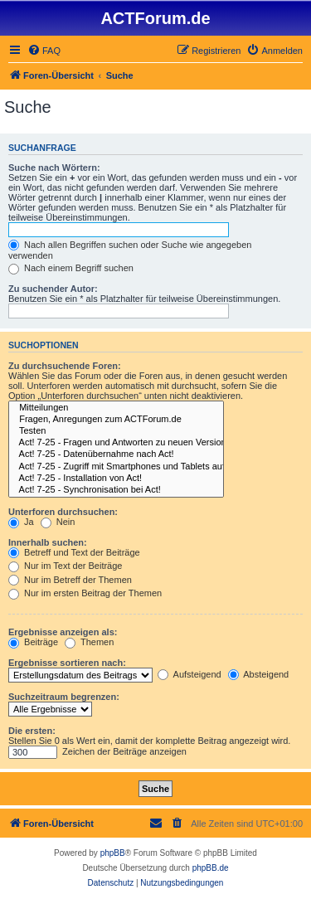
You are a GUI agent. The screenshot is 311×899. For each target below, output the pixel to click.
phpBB (112, 853)
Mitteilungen (116, 408)
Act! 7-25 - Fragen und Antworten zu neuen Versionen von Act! (116, 443)
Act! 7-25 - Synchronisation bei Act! (116, 490)
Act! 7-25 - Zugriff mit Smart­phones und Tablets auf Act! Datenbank (116, 467)
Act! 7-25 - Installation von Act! (116, 478)
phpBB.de (210, 867)
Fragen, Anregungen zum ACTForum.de (116, 419)
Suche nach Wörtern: (54, 168)
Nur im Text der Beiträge (65, 566)
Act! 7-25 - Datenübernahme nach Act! (116, 454)
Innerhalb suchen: (47, 542)
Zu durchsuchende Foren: (64, 366)
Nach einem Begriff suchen (71, 268)
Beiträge (33, 642)
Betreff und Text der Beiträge (74, 552)
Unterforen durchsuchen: (63, 512)
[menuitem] (44, 51)
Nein (58, 522)
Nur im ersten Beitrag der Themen (85, 593)
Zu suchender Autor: (53, 289)
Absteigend (258, 674)
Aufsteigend (189, 674)
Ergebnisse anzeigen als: (62, 632)
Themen (89, 642)
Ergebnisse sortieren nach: (67, 663)
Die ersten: (32, 731)
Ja (21, 522)
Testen (116, 431)
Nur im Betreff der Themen (70, 580)
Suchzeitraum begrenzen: (63, 697)
